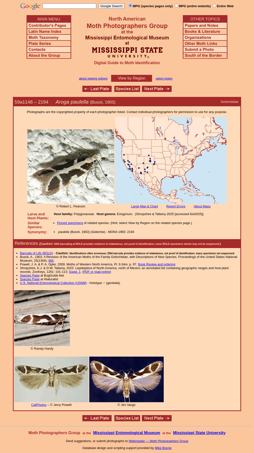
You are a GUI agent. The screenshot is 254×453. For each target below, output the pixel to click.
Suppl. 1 (75, 272)
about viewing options (93, 78)
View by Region (131, 78)
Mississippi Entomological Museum (126, 433)
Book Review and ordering (156, 264)
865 (51, 260)
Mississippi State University (199, 433)
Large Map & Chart (144, 206)
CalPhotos (39, 405)
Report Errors (175, 206)
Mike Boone (163, 448)
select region (164, 78)
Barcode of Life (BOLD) (36, 253)
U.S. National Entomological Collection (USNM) (53, 283)
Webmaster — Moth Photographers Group (158, 441)
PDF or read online (96, 272)
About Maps (202, 206)
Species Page (30, 275)
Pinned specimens (70, 223)
